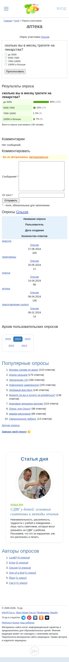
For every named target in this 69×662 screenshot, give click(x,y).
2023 (28, 339)
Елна (12, 562)
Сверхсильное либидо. (22, 418)
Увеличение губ (18, 379)
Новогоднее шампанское (24, 385)
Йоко (12, 577)
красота (6, 241)
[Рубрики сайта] (6, 8)
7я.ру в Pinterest (29, 618)
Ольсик (13, 567)
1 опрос (30, 572)
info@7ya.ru (8, 612)
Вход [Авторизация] (61, 8)
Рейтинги (7, 622)
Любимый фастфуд (20, 390)
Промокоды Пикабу (47, 612)
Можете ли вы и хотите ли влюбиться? (32, 395)
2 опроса (22, 562)
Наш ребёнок (27, 622)
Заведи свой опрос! (14, 431)
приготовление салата (15, 304)
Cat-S (12, 582)
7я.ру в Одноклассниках (41, 618)
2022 (11, 345)
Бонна (16, 622)
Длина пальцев (18, 374)
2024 (18, 339)
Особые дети (17, 505)
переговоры (9, 256)
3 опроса (23, 557)
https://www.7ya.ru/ (26, 612)
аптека (6, 288)
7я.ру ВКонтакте (35, 618)
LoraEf (13, 557)
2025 (8, 339)
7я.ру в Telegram (23, 618)
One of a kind (17, 572)
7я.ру (47, 618)
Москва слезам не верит (23, 369)
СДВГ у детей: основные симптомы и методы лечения (34, 511)
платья (6, 272)
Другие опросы (11, 425)
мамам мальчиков (20, 413)
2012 (24, 345)
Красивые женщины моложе (26, 403)
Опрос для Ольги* (20, 408)
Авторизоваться (38, 157)
